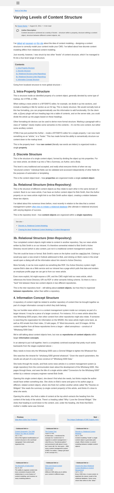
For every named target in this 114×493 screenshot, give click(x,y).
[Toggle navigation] (57, 3)
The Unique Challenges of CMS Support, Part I (83, 420)
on (35, 43)
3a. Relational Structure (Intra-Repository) (31, 74)
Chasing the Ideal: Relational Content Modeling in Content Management (44, 229)
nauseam (29, 43)
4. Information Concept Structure (27, 79)
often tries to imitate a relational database (49, 207)
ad (24, 43)
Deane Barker (23, 26)
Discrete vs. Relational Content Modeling (33, 226)
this (38, 43)
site (41, 43)
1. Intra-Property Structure (25, 68)
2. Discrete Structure (23, 71)
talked (19, 43)
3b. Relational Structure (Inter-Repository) (31, 77)
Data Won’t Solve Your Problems (26, 420)
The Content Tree (51, 431)
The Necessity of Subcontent (24, 466)
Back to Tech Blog (21, 10)
